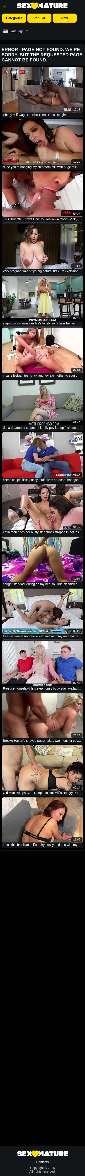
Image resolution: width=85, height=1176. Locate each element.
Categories (14, 18)
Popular (39, 18)
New (64, 18)
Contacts (42, 1162)
